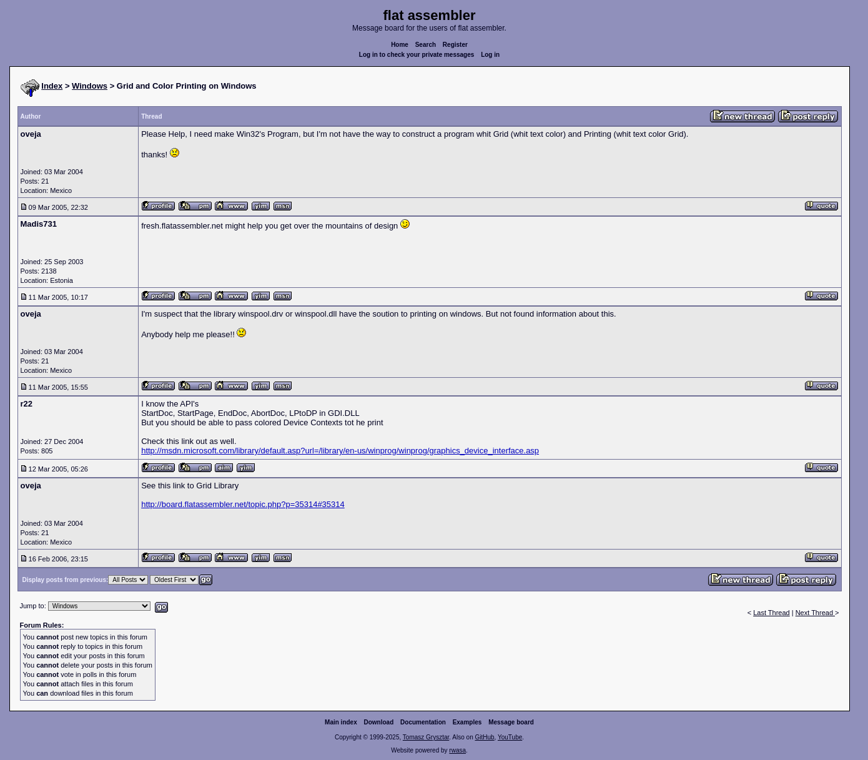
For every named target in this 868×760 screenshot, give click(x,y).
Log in (490, 54)
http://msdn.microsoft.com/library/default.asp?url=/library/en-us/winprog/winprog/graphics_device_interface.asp (340, 450)
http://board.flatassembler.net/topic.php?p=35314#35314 (243, 504)
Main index (341, 722)
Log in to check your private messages (417, 54)
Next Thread (815, 612)
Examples (467, 722)
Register (455, 44)
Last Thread (771, 612)
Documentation (423, 722)
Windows (89, 86)
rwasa (457, 750)
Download (379, 722)
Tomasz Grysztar (426, 737)
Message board (511, 722)
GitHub (484, 737)
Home (399, 44)
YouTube (510, 737)
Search (425, 44)
